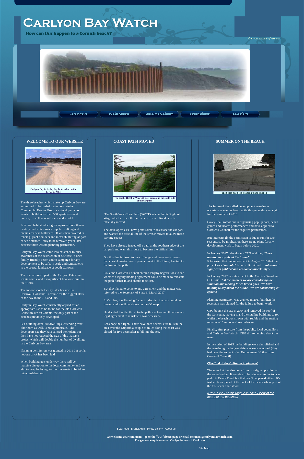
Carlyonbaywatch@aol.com (264, 38)
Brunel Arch (138, 428)
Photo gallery (155, 428)
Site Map (204, 448)
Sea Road (123, 428)
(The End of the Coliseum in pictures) (232, 363)
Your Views (164, 436)
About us (170, 428)
